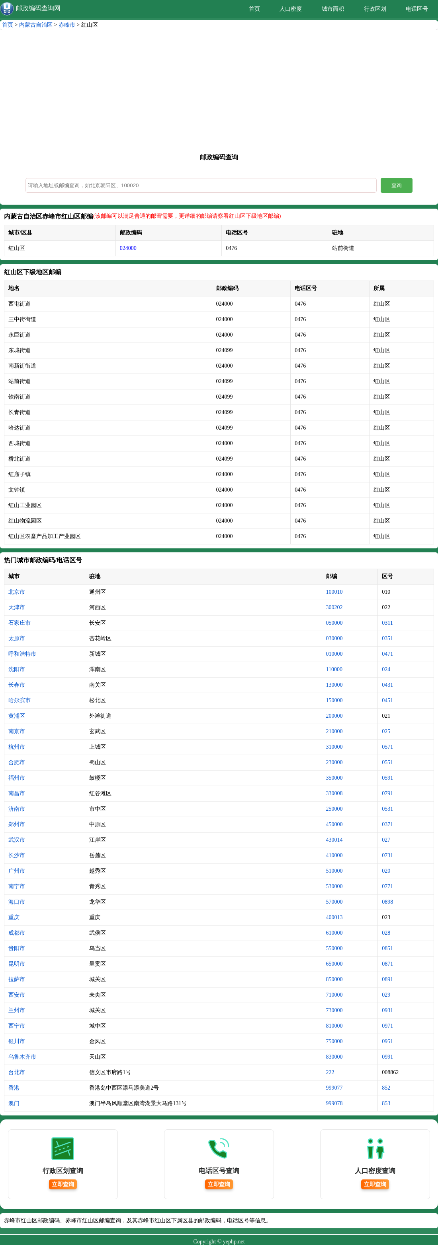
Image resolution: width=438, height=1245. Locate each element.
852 (386, 1088)
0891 (387, 979)
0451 (387, 700)
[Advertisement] (219, 93)
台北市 (16, 1072)
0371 (387, 824)
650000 (334, 964)
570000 (334, 902)
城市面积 (333, 9)
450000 (334, 824)
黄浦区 (16, 716)
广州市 (16, 871)
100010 (334, 592)
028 (386, 933)
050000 (334, 623)
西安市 (16, 995)
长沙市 (16, 855)
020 (386, 871)
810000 (334, 1026)
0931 (387, 1010)
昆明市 (16, 964)
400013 (334, 917)
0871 (387, 964)
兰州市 (16, 1010)
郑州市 (16, 824)
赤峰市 (67, 25)
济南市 (16, 809)
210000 (334, 731)
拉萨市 (16, 979)
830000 (334, 1057)
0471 (387, 654)
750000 (334, 1041)
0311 (387, 623)
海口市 (16, 902)
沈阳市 (16, 669)
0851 (387, 948)
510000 (334, 871)
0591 (387, 778)
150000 (334, 700)
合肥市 (16, 762)
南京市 (16, 731)
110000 (334, 669)
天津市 (16, 607)
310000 (334, 747)
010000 (334, 654)
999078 (334, 1103)
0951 (387, 1041)
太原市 (16, 638)
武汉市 (16, 840)
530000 (334, 886)
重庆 (14, 917)
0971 (387, 1026)
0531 (387, 809)
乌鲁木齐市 (22, 1057)
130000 (334, 685)
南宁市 (16, 886)
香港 (14, 1088)
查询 (396, 185)
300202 (334, 607)
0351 (387, 638)
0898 (387, 902)
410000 (334, 855)
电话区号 (417, 9)
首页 (254, 9)
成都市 (16, 933)
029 (386, 995)
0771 (387, 886)
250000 (334, 809)
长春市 (16, 685)
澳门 (14, 1103)
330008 (334, 793)
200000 (334, 716)
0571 (387, 747)
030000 (334, 638)
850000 (334, 979)
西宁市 (16, 1026)
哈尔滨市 (19, 700)
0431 (387, 685)
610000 (334, 933)
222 (330, 1072)
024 (386, 669)
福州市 (16, 778)
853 (386, 1103)
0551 (387, 762)
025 (386, 731)
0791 (387, 793)
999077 (334, 1088)
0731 (387, 855)
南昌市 (16, 793)
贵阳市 (16, 948)
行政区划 (375, 9)
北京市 (16, 592)
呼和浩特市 (22, 654)
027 (386, 840)
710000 (334, 995)
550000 (334, 948)
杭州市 (16, 747)
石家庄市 (19, 623)
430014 (334, 840)
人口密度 (291, 9)
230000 (334, 762)
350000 (334, 778)
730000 (334, 1010)
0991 (387, 1057)
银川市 (16, 1041)
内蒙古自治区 (36, 25)
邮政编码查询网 (38, 8)
